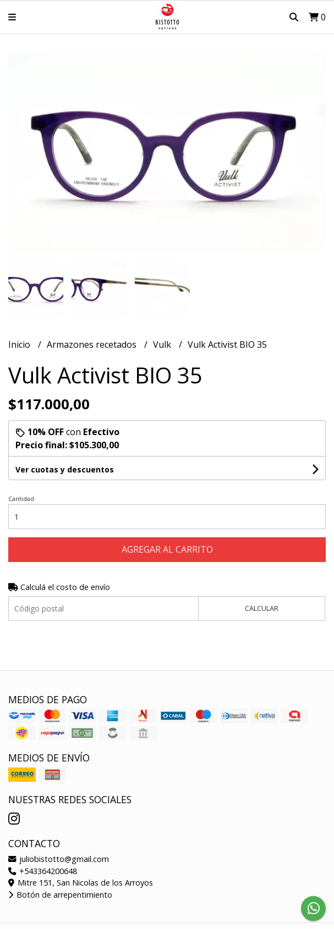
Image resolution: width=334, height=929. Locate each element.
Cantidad (21, 498)
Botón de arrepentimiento (60, 894)
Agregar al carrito (167, 549)
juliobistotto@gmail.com (58, 859)
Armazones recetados (93, 344)
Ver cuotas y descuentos (64, 469)
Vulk (163, 344)
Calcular (261, 608)
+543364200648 (42, 871)
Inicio (20, 344)
